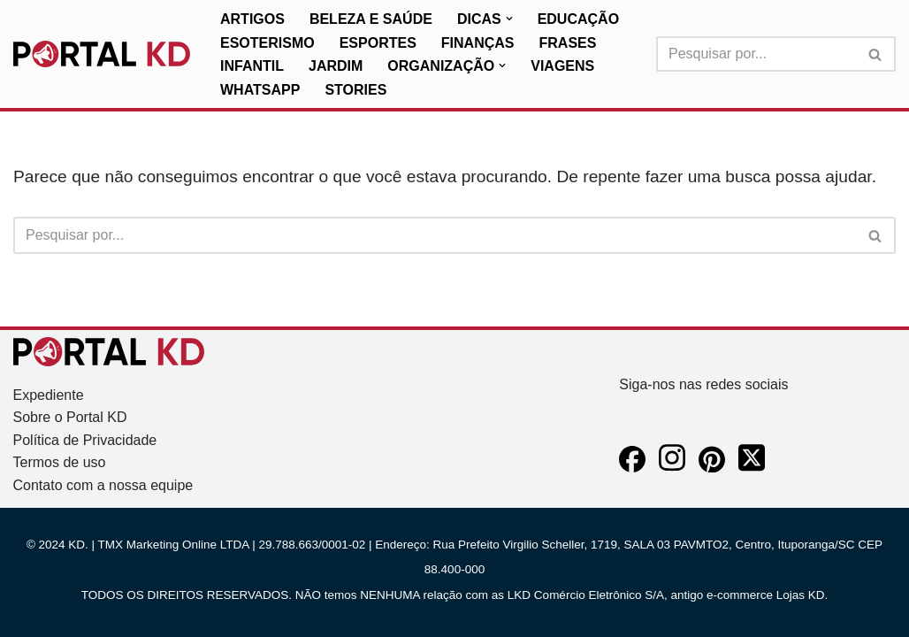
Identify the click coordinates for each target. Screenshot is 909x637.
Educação (578, 19)
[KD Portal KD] (101, 54)
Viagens (562, 65)
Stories (355, 89)
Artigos (252, 19)
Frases (568, 42)
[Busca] (756, 54)
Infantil (252, 65)
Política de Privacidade (85, 440)
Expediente (48, 395)
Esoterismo (267, 42)
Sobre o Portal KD (70, 417)
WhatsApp (260, 89)
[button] (509, 18)
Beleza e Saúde (370, 19)
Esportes (378, 42)
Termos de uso (59, 462)
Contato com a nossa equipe (103, 485)
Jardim (336, 65)
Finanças (478, 42)
